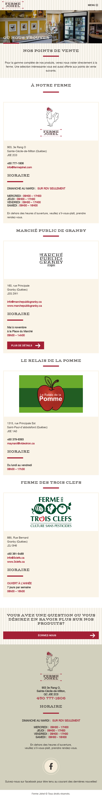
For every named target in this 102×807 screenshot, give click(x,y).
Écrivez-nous (47, 635)
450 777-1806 (51, 698)
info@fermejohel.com (19, 167)
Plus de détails (21, 345)
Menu (93, 5)
